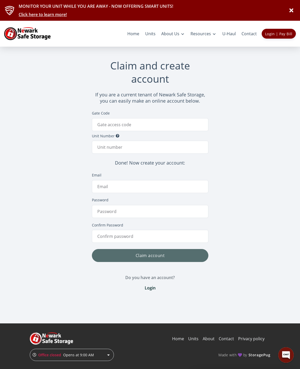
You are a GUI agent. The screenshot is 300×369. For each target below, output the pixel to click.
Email (96, 175)
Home (178, 339)
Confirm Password (107, 225)
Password (100, 199)
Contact (226, 339)
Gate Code (101, 113)
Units (193, 339)
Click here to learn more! (43, 14)
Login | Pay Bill (278, 33)
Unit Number (105, 135)
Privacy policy (251, 339)
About (209, 339)
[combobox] (72, 355)
